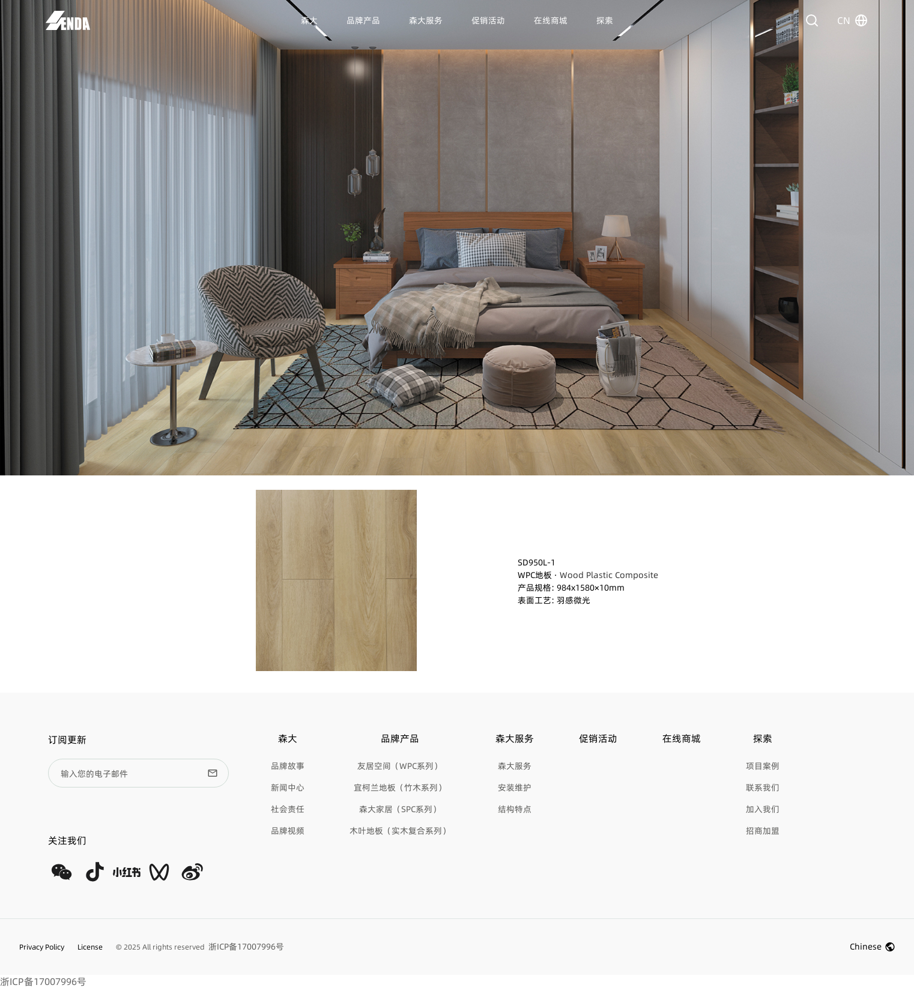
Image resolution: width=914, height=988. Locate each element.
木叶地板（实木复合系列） (400, 831)
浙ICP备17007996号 (43, 981)
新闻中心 (287, 788)
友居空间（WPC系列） (399, 766)
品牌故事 (287, 766)
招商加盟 (762, 831)
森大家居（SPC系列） (400, 809)
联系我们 (762, 788)
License (90, 947)
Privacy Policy (41, 947)
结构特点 (514, 809)
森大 (309, 20)
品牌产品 (363, 20)
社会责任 (287, 809)
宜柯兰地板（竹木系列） (400, 788)
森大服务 (426, 20)
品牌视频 (287, 831)
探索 (604, 20)
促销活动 (488, 20)
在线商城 (550, 20)
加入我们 (762, 809)
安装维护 (514, 788)
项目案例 (762, 766)
